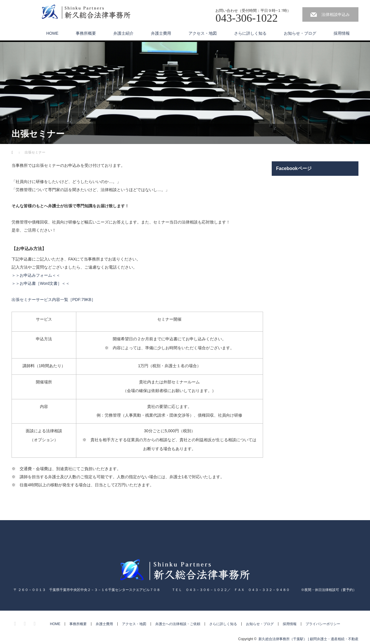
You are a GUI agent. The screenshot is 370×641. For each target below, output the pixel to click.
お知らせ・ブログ (300, 33)
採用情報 (342, 33)
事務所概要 (86, 33)
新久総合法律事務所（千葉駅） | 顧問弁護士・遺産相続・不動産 (308, 639)
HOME (52, 33)
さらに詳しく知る (250, 33)
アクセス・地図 (202, 33)
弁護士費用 (161, 33)
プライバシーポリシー (323, 624)
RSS (35, 622)
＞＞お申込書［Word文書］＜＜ (41, 283)
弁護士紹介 (123, 33)
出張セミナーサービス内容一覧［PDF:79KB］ (53, 299)
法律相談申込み (335, 14)
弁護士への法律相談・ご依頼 (177, 624)
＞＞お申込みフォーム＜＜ (36, 275)
